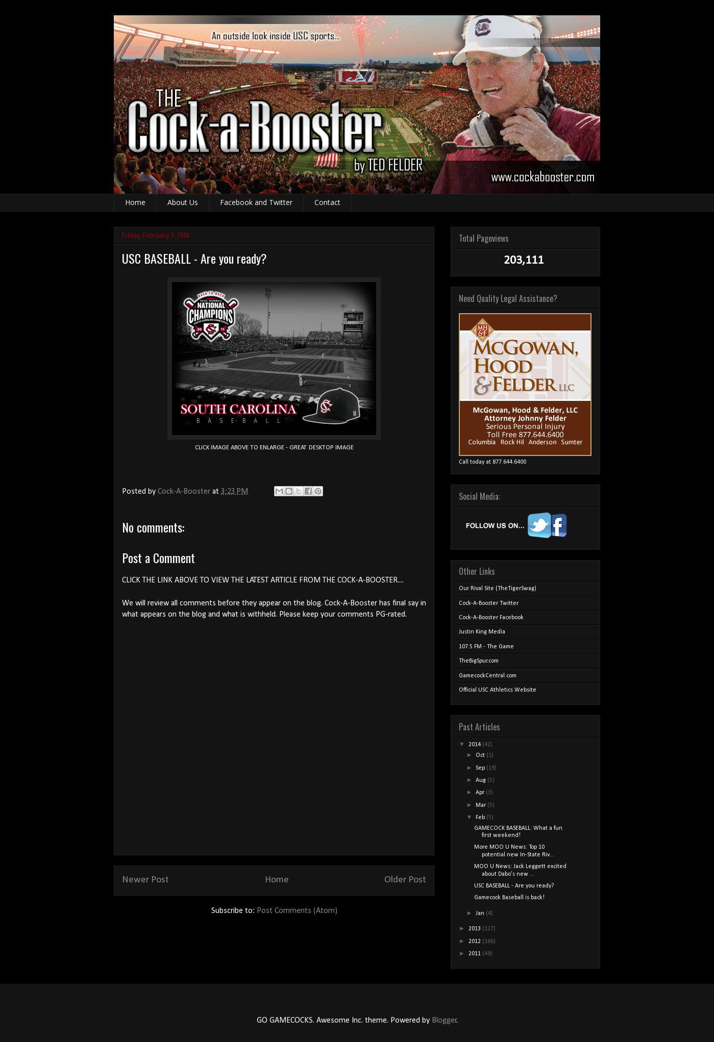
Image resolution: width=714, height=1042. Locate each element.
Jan (481, 913)
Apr (481, 793)
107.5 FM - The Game (486, 647)
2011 (475, 954)
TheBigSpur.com (479, 661)
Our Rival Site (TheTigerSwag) (497, 589)
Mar (481, 805)
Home (135, 202)
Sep (481, 768)
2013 (475, 929)
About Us (182, 202)
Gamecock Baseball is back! (509, 898)
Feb (481, 818)
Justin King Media (482, 632)
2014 (475, 745)
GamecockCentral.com (487, 676)
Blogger (444, 1020)
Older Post (405, 880)
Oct (481, 755)
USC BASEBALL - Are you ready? (514, 886)
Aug (481, 780)
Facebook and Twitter (256, 202)
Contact (327, 202)
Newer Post (145, 880)
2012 (475, 941)
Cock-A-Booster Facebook (491, 618)
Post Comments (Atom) (297, 911)
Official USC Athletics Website (497, 690)
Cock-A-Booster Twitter (489, 603)
